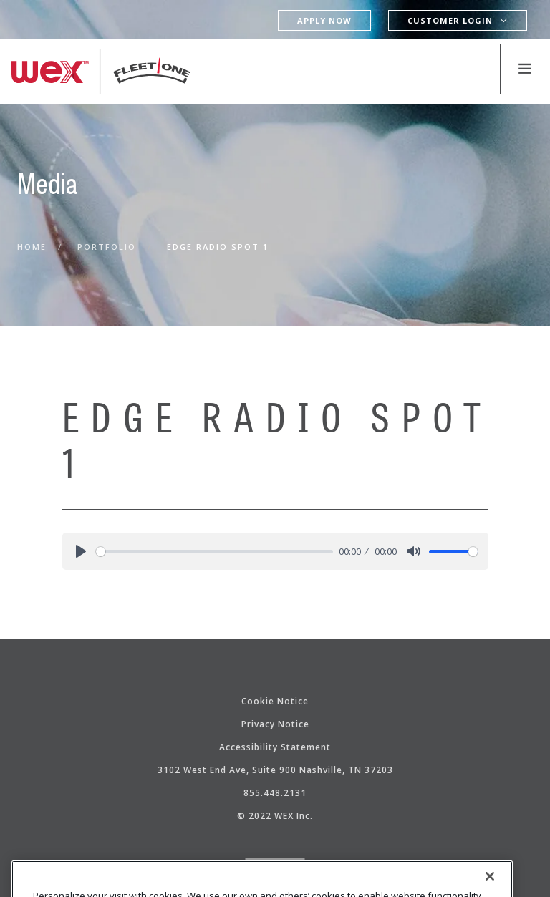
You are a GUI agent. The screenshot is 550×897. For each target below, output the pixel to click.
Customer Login (450, 20)
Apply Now (324, 20)
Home (32, 246)
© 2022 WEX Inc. (275, 816)
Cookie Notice (275, 701)
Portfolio (106, 246)
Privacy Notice (275, 724)
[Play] (80, 551)
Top (275, 869)
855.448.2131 (275, 793)
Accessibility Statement (275, 747)
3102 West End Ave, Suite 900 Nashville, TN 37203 (275, 770)
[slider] (215, 551)
